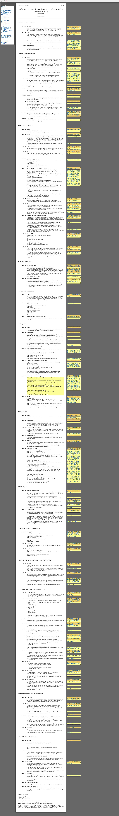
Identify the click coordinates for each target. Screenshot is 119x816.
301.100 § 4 (69, 200)
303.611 (68, 685)
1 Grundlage (3, 6)
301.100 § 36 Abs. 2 (70, 94)
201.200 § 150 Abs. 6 (73, 638)
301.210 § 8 (73, 74)
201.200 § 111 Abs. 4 (73, 449)
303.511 (73, 655)
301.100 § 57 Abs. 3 (74, 470)
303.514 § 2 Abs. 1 (77, 675)
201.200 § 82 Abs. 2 (73, 379)
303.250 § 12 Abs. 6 (71, 434)
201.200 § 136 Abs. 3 (73, 211)
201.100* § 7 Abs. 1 (70, 159)
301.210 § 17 (70, 77)
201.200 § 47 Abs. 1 (70, 634)
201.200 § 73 (76, 276)
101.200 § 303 (69, 67)
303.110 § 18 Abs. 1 (71, 401)
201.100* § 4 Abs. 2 (73, 247)
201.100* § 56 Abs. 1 (70, 504)
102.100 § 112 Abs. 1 (70, 246)
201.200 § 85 (69, 429)
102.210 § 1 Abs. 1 (73, 48)
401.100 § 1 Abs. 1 (71, 365)
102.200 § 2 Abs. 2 (70, 377)
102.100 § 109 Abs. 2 (70, 775)
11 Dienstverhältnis (4, 19)
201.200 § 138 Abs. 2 (73, 175)
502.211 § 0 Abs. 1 (77, 581)
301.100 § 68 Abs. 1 (70, 723)
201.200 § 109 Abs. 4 (74, 400)
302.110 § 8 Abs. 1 (70, 206)
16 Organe (3, 26)
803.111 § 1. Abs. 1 (71, 564)
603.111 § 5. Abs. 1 (77, 651)
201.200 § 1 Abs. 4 (70, 32)
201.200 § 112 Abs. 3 (70, 465)
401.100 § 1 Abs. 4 (77, 206)
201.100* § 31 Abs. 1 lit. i (71, 378)
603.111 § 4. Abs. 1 (74, 388)
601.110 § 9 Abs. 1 (74, 387)
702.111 (75, 280)
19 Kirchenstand (4, 29)
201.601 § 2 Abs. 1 (77, 440)
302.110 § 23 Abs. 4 (74, 181)
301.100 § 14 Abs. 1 (71, 178)
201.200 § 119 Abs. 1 (75, 652)
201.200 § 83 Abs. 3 (74, 453)
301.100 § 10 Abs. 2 (70, 401)
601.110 (71, 545)
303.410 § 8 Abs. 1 (71, 641)
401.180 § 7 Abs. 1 (71, 490)
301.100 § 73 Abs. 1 (77, 88)
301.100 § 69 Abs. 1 (71, 723)
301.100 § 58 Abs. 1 (70, 280)
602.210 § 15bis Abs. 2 (73, 535)
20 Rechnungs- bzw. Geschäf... (6, 30)
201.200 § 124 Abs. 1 (73, 593)
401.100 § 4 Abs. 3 (70, 184)
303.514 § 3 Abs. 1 (70, 672)
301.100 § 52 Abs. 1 (71, 112)
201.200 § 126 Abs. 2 (73, 173)
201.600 (69, 417)
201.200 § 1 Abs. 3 (70, 761)
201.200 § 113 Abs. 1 (74, 172)
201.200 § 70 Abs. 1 (70, 146)
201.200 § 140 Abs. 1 (70, 177)
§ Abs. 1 (68, 499)
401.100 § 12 (69, 550)
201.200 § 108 (69, 107)
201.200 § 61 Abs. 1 (70, 203)
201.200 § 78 (69, 296)
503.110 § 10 (72, 86)
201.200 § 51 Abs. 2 (70, 43)
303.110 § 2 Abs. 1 (77, 182)
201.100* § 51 (78, 620)
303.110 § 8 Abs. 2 (70, 352)
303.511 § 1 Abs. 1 (77, 650)
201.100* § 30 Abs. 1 (70, 647)
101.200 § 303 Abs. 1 (75, 67)
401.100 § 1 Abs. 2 (77, 182)
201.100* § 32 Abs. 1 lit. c (71, 535)
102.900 (73, 511)
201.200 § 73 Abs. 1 (73, 266)
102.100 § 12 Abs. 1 (75, 59)
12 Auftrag (3, 21)
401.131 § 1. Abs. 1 (73, 418)
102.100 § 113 (77, 450)
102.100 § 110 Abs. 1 (73, 58)
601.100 (68, 545)
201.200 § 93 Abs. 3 (70, 490)
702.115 (68, 281)
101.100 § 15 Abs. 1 (70, 57)
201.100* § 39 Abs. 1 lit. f (71, 620)
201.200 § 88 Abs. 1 (74, 454)
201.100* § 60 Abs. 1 (73, 362)
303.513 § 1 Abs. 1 (70, 651)
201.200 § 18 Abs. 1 (70, 26)
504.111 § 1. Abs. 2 (70, 595)
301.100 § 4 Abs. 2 (77, 198)
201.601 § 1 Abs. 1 (70, 440)
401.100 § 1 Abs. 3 (70, 183)
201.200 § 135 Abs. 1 (75, 280)
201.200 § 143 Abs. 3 (71, 635)
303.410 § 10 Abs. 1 (70, 636)
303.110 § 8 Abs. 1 (73, 351)
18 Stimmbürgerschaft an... (6, 28)
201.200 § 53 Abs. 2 (71, 44)
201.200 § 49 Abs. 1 (74, 42)
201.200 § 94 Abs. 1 (74, 399)
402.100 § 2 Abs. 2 (74, 385)
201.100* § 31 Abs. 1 (70, 705)
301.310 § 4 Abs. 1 (74, 149)
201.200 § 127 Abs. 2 (74, 174)
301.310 (68, 148)
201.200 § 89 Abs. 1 (71, 455)
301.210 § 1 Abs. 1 (77, 375)
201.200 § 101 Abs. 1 (73, 600)
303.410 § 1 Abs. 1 (71, 377)
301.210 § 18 (75, 77)
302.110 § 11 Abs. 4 (70, 108)
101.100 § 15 (69, 59)
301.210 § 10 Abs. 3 (74, 64)
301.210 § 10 (69, 253)
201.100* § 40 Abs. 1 (70, 398)
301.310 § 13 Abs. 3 (74, 247)
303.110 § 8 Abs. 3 (77, 352)
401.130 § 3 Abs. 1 (73, 397)
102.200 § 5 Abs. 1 (76, 499)
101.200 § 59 (70, 47)
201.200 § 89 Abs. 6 (71, 147)
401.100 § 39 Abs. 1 (73, 475)
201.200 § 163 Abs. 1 (73, 510)
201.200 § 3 (76, 62)
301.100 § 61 (72, 706)
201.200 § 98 (69, 565)
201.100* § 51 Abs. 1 (71, 452)
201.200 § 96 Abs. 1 (70, 650)
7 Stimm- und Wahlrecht (5, 14)
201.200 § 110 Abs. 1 (71, 448)
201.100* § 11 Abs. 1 (70, 362)
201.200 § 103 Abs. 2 (74, 364)
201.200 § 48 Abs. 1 (73, 41)
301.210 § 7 (69, 74)
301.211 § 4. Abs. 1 (73, 236)
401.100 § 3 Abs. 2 (73, 270)
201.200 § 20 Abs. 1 (70, 80)
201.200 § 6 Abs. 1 (71, 129)
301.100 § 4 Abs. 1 (71, 177)
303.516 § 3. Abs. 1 (71, 671)
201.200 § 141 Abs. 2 (73, 466)
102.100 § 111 (69, 143)
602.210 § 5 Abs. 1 (74, 64)
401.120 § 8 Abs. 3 (77, 441)
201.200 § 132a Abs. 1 (71, 170)
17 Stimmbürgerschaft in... (6, 27)
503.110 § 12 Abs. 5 (72, 78)
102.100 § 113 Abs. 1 (70, 697)
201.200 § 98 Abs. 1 (77, 563)
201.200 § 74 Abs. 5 (74, 267)
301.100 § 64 (76, 711)
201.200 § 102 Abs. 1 (74, 601)
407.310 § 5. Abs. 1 (74, 386)
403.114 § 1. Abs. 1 (73, 622)
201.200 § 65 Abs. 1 (70, 233)
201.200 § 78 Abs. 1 (70, 294)
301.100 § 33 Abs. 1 (73, 179)
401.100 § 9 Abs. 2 (77, 184)
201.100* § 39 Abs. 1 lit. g (71, 625)
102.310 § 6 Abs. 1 (71, 134)
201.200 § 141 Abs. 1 (70, 205)
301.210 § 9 (77, 74)
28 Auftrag (3, 43)
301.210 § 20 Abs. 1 (71, 472)
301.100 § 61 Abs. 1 (70, 703)
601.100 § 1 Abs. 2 (73, 271)
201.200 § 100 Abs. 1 (71, 27)
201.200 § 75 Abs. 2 (74, 279)
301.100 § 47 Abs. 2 (73, 469)
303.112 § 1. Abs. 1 (70, 345)
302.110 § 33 (69, 217)
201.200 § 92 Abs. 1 (70, 458)
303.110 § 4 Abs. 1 (77, 344)
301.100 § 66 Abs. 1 (70, 714)
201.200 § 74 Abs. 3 (70, 273)
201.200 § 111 (69, 621)
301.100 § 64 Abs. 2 (70, 471)
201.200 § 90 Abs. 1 (73, 456)
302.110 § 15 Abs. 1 (71, 234)
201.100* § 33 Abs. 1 (70, 492)
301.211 (69, 81)
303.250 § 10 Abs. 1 (70, 441)
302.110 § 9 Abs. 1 (74, 180)
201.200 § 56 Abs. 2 (74, 45)
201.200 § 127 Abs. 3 (70, 208)
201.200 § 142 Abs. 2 (70, 215)
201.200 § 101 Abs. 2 (71, 593)
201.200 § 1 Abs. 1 (70, 26)
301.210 (68, 60)
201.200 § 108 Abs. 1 (75, 107)
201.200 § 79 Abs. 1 (70, 303)
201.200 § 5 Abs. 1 (77, 32)
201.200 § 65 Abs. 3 (70, 375)
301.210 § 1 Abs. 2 (73, 63)
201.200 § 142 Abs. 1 (71, 204)
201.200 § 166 (69, 763)
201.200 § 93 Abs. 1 (71, 459)
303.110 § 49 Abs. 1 (70, 581)
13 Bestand (3, 22)
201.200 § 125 (69, 594)
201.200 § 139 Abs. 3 (74, 176)
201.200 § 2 (73, 34)
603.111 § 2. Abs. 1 (74, 536)
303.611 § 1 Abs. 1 (77, 679)
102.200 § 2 (76, 533)
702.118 (71, 281)
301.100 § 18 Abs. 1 (74, 200)
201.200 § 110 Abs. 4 (70, 463)
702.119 (74, 281)
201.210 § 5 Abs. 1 (71, 624)
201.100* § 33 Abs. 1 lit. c (71, 497)
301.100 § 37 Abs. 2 (73, 204)
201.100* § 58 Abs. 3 (73, 350)
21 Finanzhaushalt (4, 31)
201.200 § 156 (77, 699)
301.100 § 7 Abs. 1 (73, 468)
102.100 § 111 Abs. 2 (71, 450)
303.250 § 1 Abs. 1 (73, 473)
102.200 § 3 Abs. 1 (77, 377)
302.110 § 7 (76, 205)
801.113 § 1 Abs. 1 (77, 136)
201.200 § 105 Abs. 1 (70, 111)
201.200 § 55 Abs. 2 (70, 602)
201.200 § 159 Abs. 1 (71, 509)
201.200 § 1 (69, 28)
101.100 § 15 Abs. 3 (71, 57)
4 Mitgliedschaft (4, 11)
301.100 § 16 (69, 113)
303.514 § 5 (69, 675)
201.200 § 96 (69, 652)
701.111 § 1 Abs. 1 (70, 136)
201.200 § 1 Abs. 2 (77, 26)
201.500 (68, 86)
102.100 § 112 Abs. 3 (70, 531)
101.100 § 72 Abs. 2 (70, 584)
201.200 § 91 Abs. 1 (74, 457)
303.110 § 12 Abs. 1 (70, 358)
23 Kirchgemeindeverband (6, 35)
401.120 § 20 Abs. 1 (74, 383)
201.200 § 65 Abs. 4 (71, 265)
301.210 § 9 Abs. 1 (70, 89)
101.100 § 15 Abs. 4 (70, 75)
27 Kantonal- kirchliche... (5, 41)
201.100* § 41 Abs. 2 (70, 663)
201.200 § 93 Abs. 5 (70, 500)
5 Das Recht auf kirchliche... (6, 12)
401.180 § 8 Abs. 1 (74, 417)
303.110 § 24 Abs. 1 (70, 376)
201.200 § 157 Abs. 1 (73, 698)
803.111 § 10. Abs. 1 (73, 568)
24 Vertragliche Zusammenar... (6, 36)
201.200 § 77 (69, 630)
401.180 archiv (76, 501)
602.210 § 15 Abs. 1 (75, 217)
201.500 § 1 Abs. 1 (70, 84)
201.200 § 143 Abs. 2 (70, 381)
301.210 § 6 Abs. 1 (74, 73)
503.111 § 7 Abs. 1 (73, 478)
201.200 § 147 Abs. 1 (73, 636)
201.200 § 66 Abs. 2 (73, 171)
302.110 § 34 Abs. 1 (73, 216)
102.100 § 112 (69, 235)
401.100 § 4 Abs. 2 (77, 183)
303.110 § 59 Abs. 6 (70, 182)
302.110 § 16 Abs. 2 (73, 169)
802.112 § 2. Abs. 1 (73, 481)
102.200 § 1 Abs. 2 (71, 532)
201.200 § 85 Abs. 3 (70, 427)
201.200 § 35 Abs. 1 (75, 72)
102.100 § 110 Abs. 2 (70, 76)
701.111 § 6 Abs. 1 (77, 89)
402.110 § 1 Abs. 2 (73, 476)
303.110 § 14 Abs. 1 (70, 435)
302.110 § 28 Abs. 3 (70, 182)
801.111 (75, 389)
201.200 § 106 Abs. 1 (74, 460)
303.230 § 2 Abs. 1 (71, 416)
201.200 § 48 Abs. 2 (70, 592)
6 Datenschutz (3, 13)
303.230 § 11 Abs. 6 (70, 433)
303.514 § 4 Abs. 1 (77, 672)
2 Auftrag (3, 7)
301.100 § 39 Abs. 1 (71, 168)
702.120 (77, 281)
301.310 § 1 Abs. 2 (71, 152)
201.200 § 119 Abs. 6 (74, 380)
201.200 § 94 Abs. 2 (73, 521)
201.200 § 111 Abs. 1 (73, 464)
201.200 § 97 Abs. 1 (70, 679)
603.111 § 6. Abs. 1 (70, 389)
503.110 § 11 (77, 86)
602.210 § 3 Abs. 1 (71, 69)
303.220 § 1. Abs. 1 (74, 382)
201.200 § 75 (69, 280)
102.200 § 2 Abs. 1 (70, 534)
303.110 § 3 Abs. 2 (70, 344)
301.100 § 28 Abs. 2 (70, 201)
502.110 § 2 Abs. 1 (71, 115)
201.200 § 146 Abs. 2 (74, 467)
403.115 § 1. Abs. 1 (73, 477)
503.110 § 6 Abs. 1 (73, 419)
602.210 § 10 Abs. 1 (73, 479)
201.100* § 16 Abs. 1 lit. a (71, 90)
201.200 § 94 (72, 511)
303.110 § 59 (69, 732)
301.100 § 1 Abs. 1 (71, 269)
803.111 (68, 568)
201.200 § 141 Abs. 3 (71, 697)
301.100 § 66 (69, 716)
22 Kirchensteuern (4, 32)
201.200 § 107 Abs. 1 (70, 623)
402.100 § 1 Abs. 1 (71, 114)
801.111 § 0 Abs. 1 (74, 402)
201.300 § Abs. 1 (76, 580)
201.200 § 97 (69, 681)
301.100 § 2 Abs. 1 (70, 88)
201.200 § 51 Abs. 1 (74, 42)
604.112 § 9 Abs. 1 (77, 511)
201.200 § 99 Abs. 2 (70, 580)
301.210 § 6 (71, 68)
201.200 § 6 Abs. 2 (74, 28)
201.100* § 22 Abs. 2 (70, 62)
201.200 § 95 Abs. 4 (71, 648)
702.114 (78, 280)
